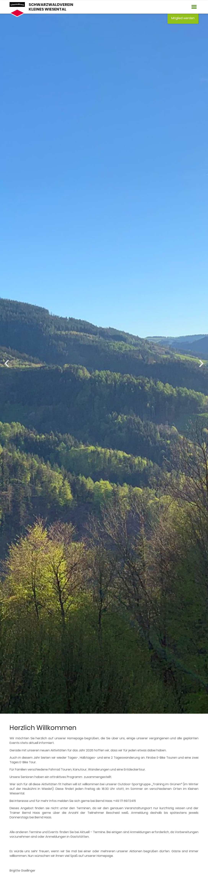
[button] (194, 7)
